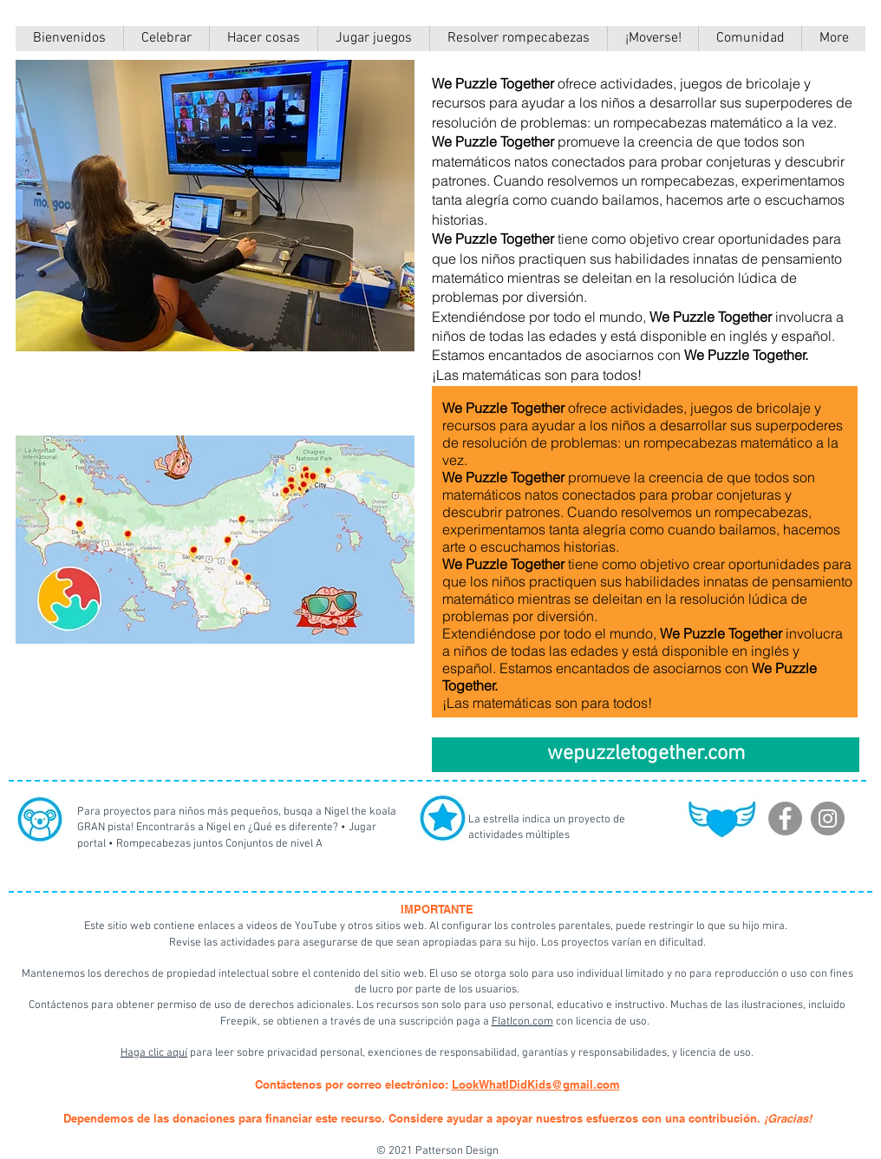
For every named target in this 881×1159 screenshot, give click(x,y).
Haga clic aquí (154, 1053)
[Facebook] (785, 818)
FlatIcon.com (522, 1022)
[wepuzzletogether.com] (645, 754)
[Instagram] (828, 818)
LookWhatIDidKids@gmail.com (536, 1084)
